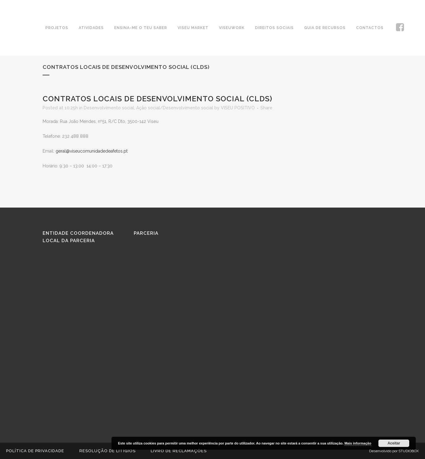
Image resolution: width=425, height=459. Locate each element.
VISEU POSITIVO (238, 107)
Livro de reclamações (179, 450)
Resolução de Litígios (107, 450)
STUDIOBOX (408, 451)
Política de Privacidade (35, 450)
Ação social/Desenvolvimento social (174, 107)
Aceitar (394, 443)
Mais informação (357, 443)
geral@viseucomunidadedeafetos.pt (92, 151)
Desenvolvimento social (109, 107)
